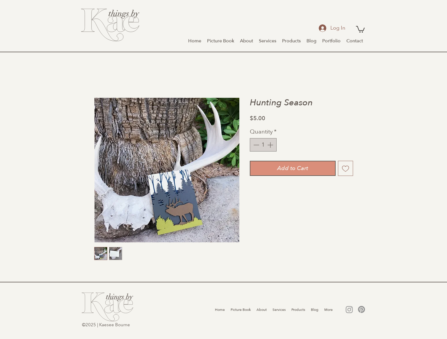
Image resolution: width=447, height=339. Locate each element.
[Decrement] (256, 144)
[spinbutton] (263, 144)
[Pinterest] (361, 309)
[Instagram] (349, 309)
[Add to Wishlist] (345, 168)
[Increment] (271, 144)
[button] (360, 29)
